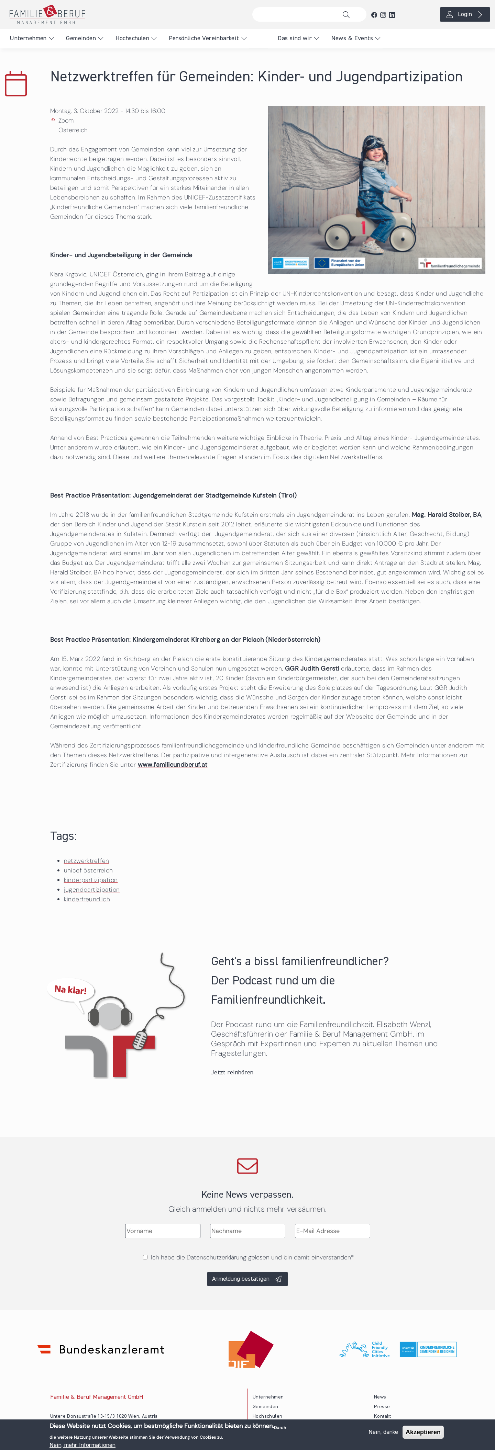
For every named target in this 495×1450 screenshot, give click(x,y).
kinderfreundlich (87, 899)
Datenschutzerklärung (216, 1257)
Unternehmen (28, 38)
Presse (382, 1406)
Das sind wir (295, 38)
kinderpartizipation (91, 880)
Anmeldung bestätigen (241, 1279)
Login (465, 14)
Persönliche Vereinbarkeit (204, 38)
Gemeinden (81, 38)
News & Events (352, 38)
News (380, 1397)
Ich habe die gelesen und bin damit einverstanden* (252, 1257)
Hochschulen (132, 38)
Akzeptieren (423, 1432)
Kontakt (382, 1416)
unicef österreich (88, 870)
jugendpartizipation (92, 890)
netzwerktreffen (86, 861)
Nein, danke (383, 1433)
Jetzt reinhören (232, 1073)
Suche (348, 14)
